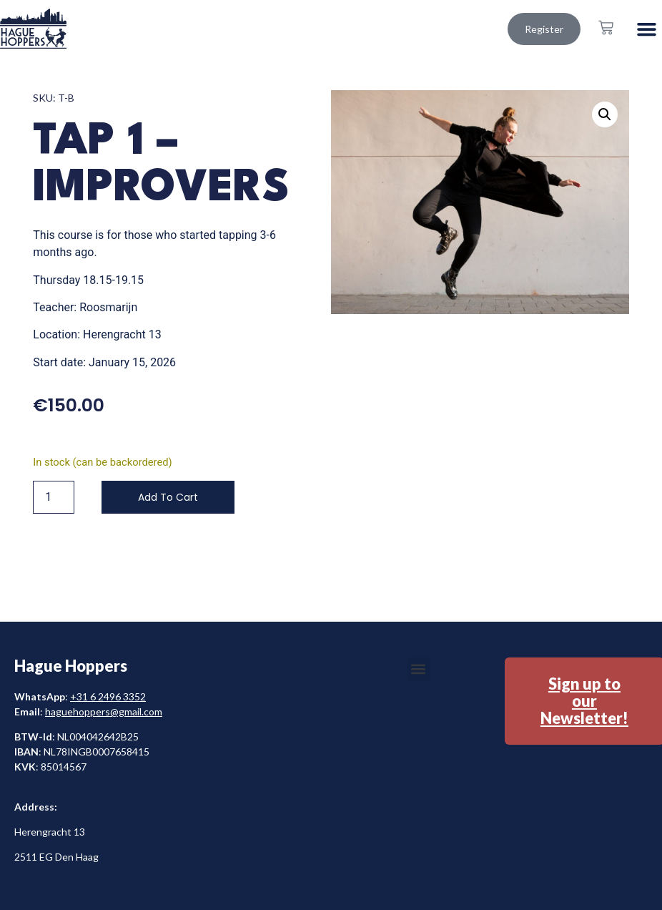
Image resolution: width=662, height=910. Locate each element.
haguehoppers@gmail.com (103, 711)
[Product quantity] (53, 497)
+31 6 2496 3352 (108, 696)
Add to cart (168, 497)
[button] (647, 28)
